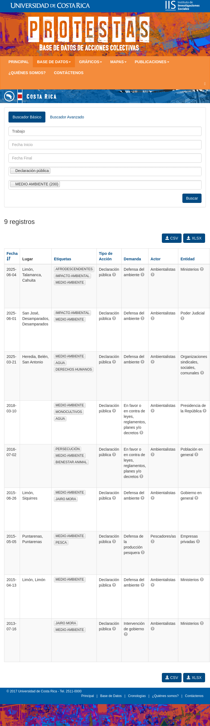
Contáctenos (68, 73)
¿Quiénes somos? (27, 73)
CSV (171, 238)
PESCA (61, 542)
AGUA (60, 363)
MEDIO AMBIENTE (70, 282)
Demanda (132, 259)
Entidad (187, 259)
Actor (156, 259)
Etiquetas (62, 259)
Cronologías (137, 696)
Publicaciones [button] (152, 62)
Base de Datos (111, 696)
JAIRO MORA (66, 499)
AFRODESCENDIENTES (74, 269)
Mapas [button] (118, 62)
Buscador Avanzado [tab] (67, 117)
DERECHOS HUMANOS (74, 369)
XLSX (194, 238)
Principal (18, 62)
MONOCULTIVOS (69, 412)
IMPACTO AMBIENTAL (72, 276)
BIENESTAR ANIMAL (71, 462)
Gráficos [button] (90, 62)
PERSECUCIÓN (68, 449)
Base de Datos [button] (54, 62)
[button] (114, 274)
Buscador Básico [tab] (27, 117)
